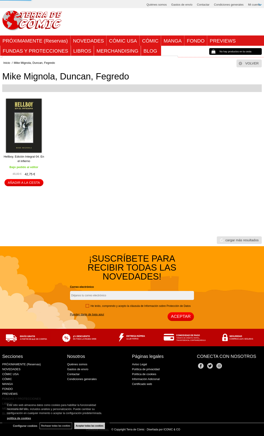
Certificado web (142, 384)
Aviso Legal (139, 364)
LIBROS (82, 51)
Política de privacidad (146, 369)
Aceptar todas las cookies (89, 426)
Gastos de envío (181, 4)
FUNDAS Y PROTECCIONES (35, 51)
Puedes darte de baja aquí (87, 314)
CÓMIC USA (123, 41)
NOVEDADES (88, 41)
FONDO (195, 41)
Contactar (203, 4)
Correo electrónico (82, 287)
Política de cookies (144, 374)
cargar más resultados (242, 240)
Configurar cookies (25, 425)
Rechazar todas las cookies (55, 426)
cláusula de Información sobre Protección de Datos (160, 306)
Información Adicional (146, 379)
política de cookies (19, 418)
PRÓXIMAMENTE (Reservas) (35, 41)
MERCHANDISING (117, 51)
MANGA (173, 41)
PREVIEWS (223, 41)
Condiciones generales (228, 4)
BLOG (150, 51)
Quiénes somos (157, 4)
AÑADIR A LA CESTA (24, 182)
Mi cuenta (254, 4)
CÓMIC (150, 41)
